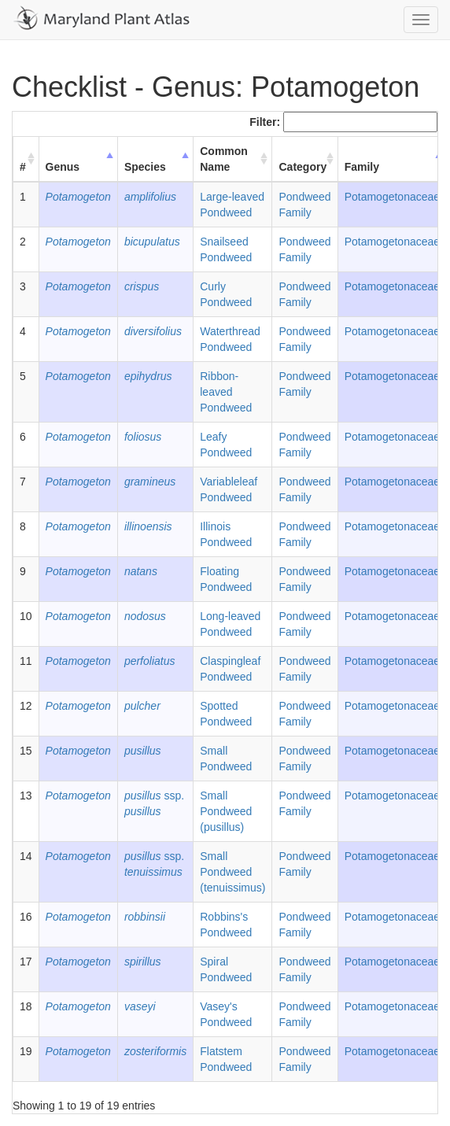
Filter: (343, 122)
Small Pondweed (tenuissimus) (232, 872)
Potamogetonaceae (392, 196)
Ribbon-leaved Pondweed (226, 392)
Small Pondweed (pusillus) (226, 811)
